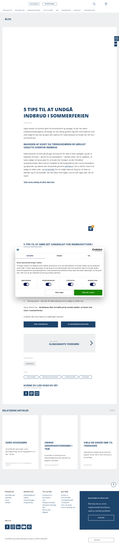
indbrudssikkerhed (50, 377)
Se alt (112, 410)
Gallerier (26, 498)
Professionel (50, 4)
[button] (90, 228)
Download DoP (47, 495)
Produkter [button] (7, 10)
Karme (7, 500)
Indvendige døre (10, 495)
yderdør (85, 377)
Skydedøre (8, 498)
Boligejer (35, 4)
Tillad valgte (59, 292)
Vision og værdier (66, 505)
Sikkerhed (30, 364)
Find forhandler (41, 324)
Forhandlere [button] (89, 10)
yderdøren (69, 166)
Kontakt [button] (77, 10)
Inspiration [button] (19, 10)
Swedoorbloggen (29, 500)
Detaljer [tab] (59, 256)
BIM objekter (46, 498)
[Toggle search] (94, 4)
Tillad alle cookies (88, 292)
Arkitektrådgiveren (29, 495)
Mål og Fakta (46, 510)
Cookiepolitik (65, 502)
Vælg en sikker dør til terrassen (98, 444)
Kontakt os (64, 495)
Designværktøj (28, 502)
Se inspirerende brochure (78, 324)
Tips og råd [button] (48, 10)
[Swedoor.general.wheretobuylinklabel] (106, 4)
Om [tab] (89, 256)
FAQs (44, 500)
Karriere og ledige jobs (68, 507)
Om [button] (57, 10)
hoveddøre (31, 377)
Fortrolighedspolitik (67, 500)
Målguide (45, 512)
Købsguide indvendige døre (49, 506)
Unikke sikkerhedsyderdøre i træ (58, 445)
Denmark (94, 540)
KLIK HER (101, 518)
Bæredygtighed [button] (34, 10)
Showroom (66, 10)
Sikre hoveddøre (16, 442)
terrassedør (50, 169)
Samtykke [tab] (30, 256)
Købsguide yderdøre (48, 502)
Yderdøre (8, 502)
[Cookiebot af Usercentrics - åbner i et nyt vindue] (93, 250)
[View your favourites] (100, 4)
